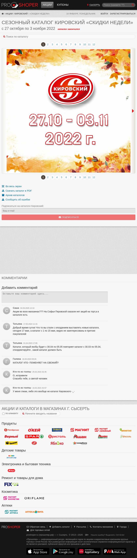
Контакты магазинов (101, 527)
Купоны (62, 4)
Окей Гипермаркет (34, 430)
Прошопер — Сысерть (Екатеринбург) (20, 5)
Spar (34, 436)
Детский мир (11, 457)
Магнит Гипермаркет (102, 430)
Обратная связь (35, 527)
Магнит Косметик (11, 498)
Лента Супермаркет (57, 430)
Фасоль (125, 436)
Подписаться (68, 217)
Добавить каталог (59, 527)
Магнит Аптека (11, 512)
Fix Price (11, 484)
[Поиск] (118, 5)
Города (121, 527)
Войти (104, 13)
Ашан (79, 436)
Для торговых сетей (38, 530)
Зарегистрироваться (122, 13)
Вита (34, 512)
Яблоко (57, 443)
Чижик (11, 443)
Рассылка (79, 527)
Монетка (125, 430)
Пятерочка (11, 430)
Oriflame (34, 498)
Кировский (20, 13)
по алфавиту (10, 414)
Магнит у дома (79, 430)
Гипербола (79, 443)
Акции (47, 4)
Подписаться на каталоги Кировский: (23, 206)
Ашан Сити (102, 436)
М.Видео (11, 470)
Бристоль (57, 436)
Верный (11, 436)
